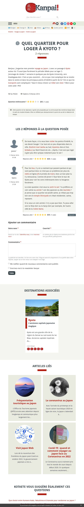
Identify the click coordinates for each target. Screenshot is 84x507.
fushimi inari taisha (37, 147)
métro (27, 174)
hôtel (53, 83)
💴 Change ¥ (21, 28)
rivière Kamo (38, 209)
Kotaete (10, 32)
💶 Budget (11, 28)
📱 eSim (74, 28)
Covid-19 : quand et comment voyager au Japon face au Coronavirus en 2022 (59, 452)
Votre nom (13, 228)
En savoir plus (60, 505)
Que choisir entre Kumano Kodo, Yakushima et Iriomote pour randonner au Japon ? (42, 500)
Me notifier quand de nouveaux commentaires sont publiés (34, 264)
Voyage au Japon (19, 32)
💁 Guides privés (57, 28)
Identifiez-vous (24, 234)
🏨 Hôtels (37, 28)
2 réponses (42, 53)
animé (39, 190)
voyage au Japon (41, 68)
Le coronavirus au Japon (59, 400)
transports (12, 83)
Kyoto (68, 68)
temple (37, 195)
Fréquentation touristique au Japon (24, 402)
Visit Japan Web (25, 448)
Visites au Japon (31, 32)
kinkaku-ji (29, 150)
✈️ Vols (30, 28)
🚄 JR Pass (46, 28)
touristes (66, 190)
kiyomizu (55, 147)
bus (33, 168)
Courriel (47, 228)
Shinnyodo (44, 195)
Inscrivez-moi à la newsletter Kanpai (24, 268)
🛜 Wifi (67, 28)
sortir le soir (54, 187)
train (52, 174)
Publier (11, 273)
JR (38, 174)
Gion (62, 83)
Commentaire (14, 242)
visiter (52, 141)
